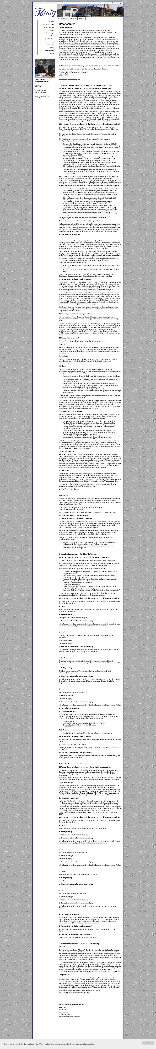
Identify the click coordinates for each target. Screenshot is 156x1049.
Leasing (52, 48)
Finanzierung (50, 45)
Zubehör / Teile (49, 39)
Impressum (66, 18)
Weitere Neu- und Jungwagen (49, 29)
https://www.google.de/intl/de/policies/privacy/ (74, 992)
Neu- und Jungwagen (48, 24)
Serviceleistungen (49, 33)
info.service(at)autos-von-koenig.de (69, 79)
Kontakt (60, 18)
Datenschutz (81, 18)
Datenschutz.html (89, 1044)
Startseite (51, 21)
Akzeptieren (148, 1043)
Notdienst (51, 36)
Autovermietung (49, 42)
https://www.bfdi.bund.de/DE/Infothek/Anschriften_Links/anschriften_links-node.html (87, 512)
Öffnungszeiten (49, 50)
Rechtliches (74, 18)
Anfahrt (52, 53)
